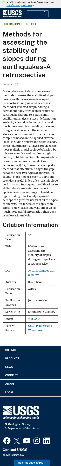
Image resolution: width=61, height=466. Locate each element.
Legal (9, 392)
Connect (11, 375)
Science (11, 350)
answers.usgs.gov (13, 454)
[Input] (37, 13)
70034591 (34, 318)
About (9, 383)
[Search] (45, 13)
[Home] (12, 16)
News (9, 366)
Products (12, 358)
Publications (12, 24)
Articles (32, 24)
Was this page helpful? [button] (32, 462)
